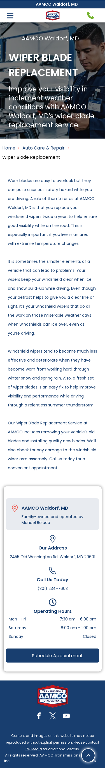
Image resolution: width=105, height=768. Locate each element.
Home (8, 148)
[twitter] (52, 717)
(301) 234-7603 (53, 588)
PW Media (33, 749)
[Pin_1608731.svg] (15, 508)
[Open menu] (10, 15)
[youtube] (66, 717)
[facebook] (39, 717)
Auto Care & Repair (43, 148)
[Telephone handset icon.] (90, 15)
